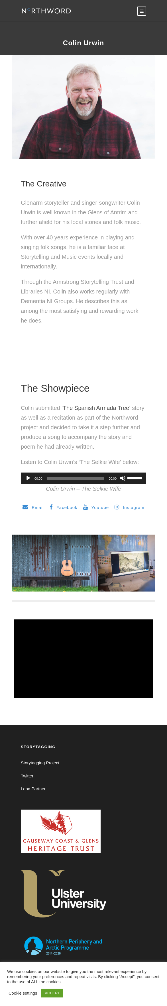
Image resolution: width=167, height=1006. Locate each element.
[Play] (28, 478)
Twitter (27, 775)
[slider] (75, 478)
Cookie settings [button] (23, 993)
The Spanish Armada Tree (96, 408)
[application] (83, 478)
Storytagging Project (40, 762)
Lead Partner (33, 788)
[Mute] (123, 478)
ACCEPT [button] (52, 993)
